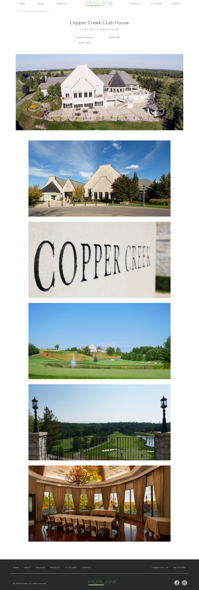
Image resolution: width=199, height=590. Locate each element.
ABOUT (41, 4)
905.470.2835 (179, 567)
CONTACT (176, 4)
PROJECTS (136, 4)
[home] (99, 3)
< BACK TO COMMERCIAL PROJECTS (32, 11)
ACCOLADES (156, 4)
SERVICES (62, 4)
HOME (22, 4)
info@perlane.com (160, 567)
